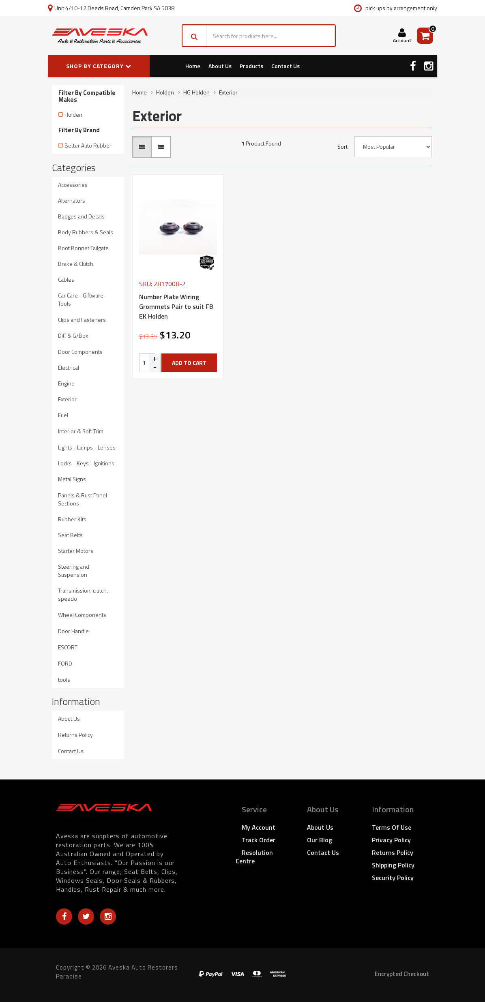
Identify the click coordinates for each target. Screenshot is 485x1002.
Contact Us (285, 66)
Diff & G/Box (73, 335)
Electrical (68, 367)
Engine (66, 383)
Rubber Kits (72, 519)
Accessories (73, 184)
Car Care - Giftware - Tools (82, 299)
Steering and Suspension (73, 570)
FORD (65, 663)
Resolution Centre (254, 857)
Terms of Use (391, 827)
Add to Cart (189, 362)
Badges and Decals (81, 216)
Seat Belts (70, 535)
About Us (220, 66)
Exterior (67, 399)
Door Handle (73, 631)
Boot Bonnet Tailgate (83, 248)
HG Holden (196, 92)
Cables (66, 279)
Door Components (80, 351)
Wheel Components (82, 614)
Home (192, 66)
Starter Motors (75, 550)
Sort (342, 147)
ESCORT (67, 647)
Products (251, 66)
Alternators (71, 200)
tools (64, 679)
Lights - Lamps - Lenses (87, 447)
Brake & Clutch (75, 263)
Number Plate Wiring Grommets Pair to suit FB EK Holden (176, 306)
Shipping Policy (393, 865)
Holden (73, 114)
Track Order (258, 840)
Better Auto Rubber (88, 145)
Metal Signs (72, 479)
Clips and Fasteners (82, 319)
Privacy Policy (391, 840)
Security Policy (393, 877)
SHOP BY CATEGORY (98, 66)
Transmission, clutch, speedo (83, 594)
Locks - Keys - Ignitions (86, 463)
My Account (258, 827)
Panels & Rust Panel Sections (82, 499)
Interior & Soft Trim (80, 431)
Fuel (63, 415)
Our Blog (319, 840)
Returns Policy (75, 734)
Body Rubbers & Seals (85, 232)
